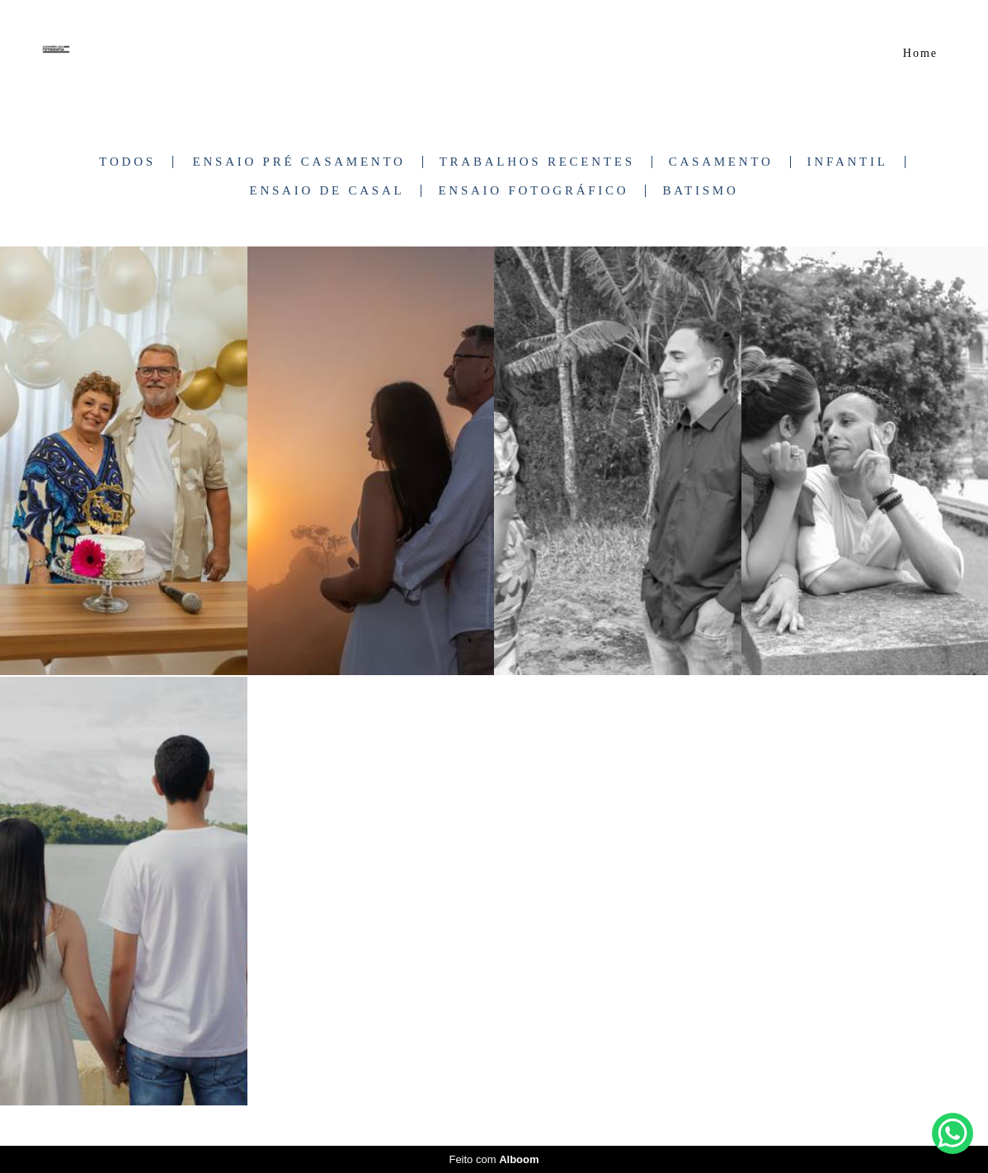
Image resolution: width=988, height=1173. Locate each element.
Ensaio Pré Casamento (299, 162)
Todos (127, 162)
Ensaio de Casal (326, 191)
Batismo (700, 191)
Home (920, 53)
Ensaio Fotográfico (533, 191)
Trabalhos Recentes (537, 162)
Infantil (847, 162)
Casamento (721, 162)
